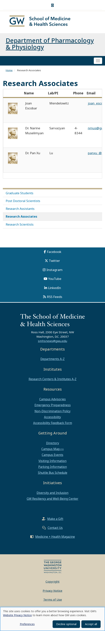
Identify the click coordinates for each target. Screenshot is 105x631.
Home (9, 70)
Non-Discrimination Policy (52, 411)
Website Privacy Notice (17, 615)
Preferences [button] (27, 624)
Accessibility (52, 417)
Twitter (54, 261)
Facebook (54, 252)
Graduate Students (19, 193)
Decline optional (66, 624)
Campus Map (50, 449)
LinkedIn (54, 288)
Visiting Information (52, 461)
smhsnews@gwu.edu (52, 341)
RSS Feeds (54, 297)
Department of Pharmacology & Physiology (50, 43)
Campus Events (52, 455)
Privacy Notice (52, 591)
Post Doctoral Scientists (23, 201)
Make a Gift (55, 519)
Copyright (52, 582)
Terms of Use (52, 600)
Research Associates (21, 217)
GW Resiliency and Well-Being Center (52, 499)
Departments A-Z (52, 359)
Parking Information (52, 467)
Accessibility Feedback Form (52, 423)
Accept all (91, 624)
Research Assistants (20, 209)
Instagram (54, 270)
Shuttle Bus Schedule (52, 473)
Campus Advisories (52, 399)
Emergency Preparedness (52, 405)
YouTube (54, 279)
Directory (52, 443)
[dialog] (52, 619)
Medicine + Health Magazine (55, 537)
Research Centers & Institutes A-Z (52, 379)
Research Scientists (20, 225)
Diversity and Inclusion (52, 493)
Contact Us (55, 528)
